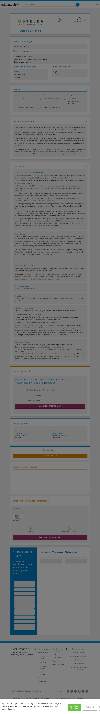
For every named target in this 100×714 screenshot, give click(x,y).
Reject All (90, 707)
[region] (50, 706)
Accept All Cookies (74, 707)
